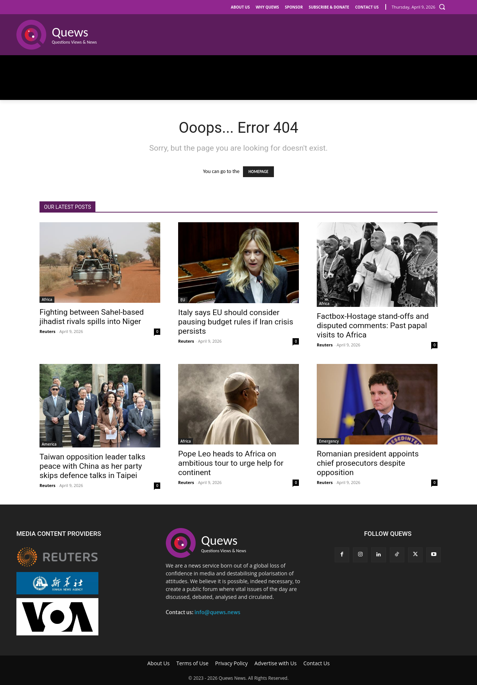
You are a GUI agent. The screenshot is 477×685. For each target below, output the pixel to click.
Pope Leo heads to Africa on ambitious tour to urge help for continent (231, 463)
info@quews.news (217, 612)
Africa (47, 299)
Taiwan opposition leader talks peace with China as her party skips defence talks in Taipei (92, 466)
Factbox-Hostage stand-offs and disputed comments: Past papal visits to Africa (373, 325)
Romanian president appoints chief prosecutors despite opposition (368, 463)
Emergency (329, 441)
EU (182, 299)
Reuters (48, 331)
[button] (442, 6)
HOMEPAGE (258, 171)
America (49, 444)
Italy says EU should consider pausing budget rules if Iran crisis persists (235, 322)
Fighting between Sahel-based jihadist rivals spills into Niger (92, 317)
